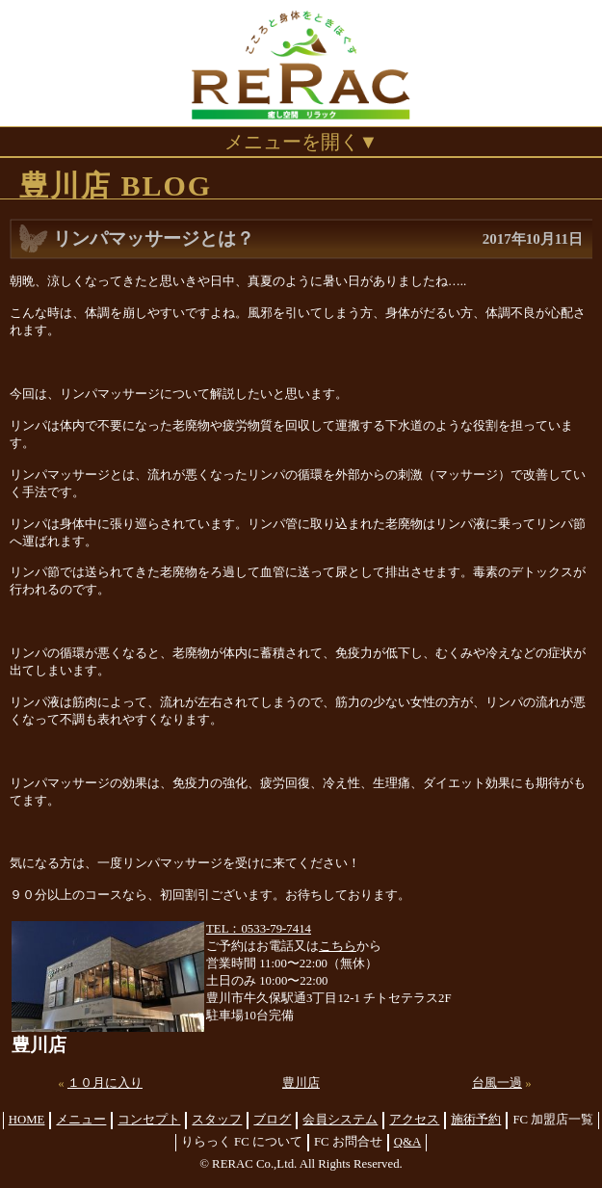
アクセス (414, 1119)
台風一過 (497, 1083)
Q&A (407, 1141)
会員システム (340, 1119)
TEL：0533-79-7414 (258, 929)
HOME (27, 1119)
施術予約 (476, 1119)
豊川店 (301, 1083)
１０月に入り (105, 1083)
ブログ (272, 1119)
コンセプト (149, 1119)
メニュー (81, 1119)
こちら (337, 946)
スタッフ (217, 1119)
